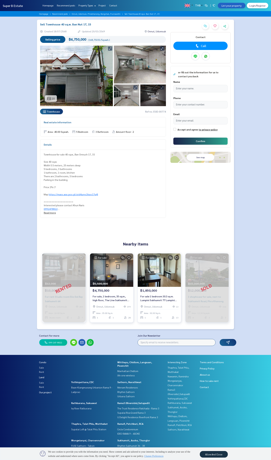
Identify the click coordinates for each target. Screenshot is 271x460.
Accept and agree (187, 129)
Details (48, 144)
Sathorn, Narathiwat (129, 382)
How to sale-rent (209, 380)
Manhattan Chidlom (127, 371)
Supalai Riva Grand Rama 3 (131, 412)
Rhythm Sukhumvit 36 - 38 (131, 445)
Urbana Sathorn (126, 396)
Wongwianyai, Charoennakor (88, 440)
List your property (232, 5)
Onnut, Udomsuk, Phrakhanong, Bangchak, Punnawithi (96, 13)
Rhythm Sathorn (126, 391)
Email (176, 114)
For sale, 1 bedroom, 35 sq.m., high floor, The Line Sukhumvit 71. (110, 298)
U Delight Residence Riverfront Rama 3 (137, 417)
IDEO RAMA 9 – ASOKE (128, 433)
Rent (41, 371)
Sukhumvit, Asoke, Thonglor (133, 440)
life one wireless (126, 375)
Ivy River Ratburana (81, 408)
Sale (41, 367)
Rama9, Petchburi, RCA (130, 423)
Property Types (86, 5)
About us (205, 374)
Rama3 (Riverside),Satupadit (133, 403)
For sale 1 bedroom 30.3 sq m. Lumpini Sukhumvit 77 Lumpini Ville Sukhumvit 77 (157, 298)
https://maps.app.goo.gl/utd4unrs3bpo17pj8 (73, 194)
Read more (50, 212)
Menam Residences (127, 387)
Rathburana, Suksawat (84, 403)
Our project (45, 392)
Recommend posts (66, 5)
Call (200, 46)
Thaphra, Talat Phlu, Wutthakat (89, 423)
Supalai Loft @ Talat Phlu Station (88, 429)
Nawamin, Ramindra (178, 376)
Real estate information (57, 122)
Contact (113, 5)
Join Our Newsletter (149, 335)
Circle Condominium (127, 429)
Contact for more (49, 335)
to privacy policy (208, 129)
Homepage (48, 5)
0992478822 (51, 208)
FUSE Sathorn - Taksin (83, 445)
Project (102, 5)
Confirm (200, 141)
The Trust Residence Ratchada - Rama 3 (138, 408)
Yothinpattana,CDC (82, 382)
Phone (177, 98)
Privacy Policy (207, 368)
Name (176, 81)
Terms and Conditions (212, 362)
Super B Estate (13, 6)
